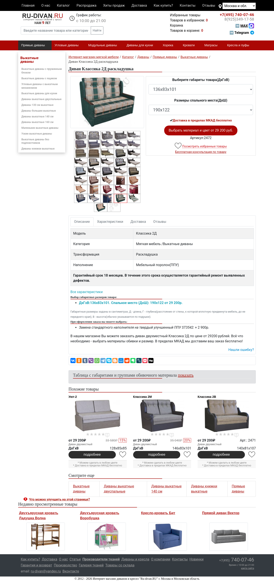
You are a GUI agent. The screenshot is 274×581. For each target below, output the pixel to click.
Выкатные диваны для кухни (39, 93)
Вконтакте (71, 571)
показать (186, 375)
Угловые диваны (68, 45)
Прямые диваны (34, 45)
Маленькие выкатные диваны (39, 127)
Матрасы (212, 45)
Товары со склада (119, 565)
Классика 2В (207, 396)
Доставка (139, 5)
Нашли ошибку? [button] (241, 350)
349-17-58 (239, 19)
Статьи (75, 559)
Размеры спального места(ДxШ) (200, 100)
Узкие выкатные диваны (36, 133)
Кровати (190, 45)
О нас (45, 5)
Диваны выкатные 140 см (37, 116)
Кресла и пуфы (240, 45)
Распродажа (86, 5)
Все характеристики (86, 292)
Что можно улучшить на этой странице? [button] (59, 499)
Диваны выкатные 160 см (37, 122)
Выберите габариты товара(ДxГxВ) (200, 80)
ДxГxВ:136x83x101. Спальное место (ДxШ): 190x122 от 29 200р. (131, 303)
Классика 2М (142, 396)
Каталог (63, 5)
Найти (97, 30)
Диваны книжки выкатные (38, 148)
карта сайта (247, 568)
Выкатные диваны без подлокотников (35, 141)
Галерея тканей (91, 565)
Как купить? (163, 5)
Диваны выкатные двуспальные (41, 99)
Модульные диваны (104, 45)
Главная (28, 5)
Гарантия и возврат (36, 565)
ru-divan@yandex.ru (46, 571)
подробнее (92, 454)
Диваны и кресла (135, 559)
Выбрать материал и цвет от (201, 130)
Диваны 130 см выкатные (37, 104)
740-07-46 (237, 14)
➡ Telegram (241, 33)
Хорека (170, 45)
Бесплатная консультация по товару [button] (200, 152)
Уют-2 (72, 396)
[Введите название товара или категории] (56, 30)
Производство (65, 565)
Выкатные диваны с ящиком (39, 78)
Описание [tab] (82, 222)
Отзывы (208, 5)
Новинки (196, 559)
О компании (160, 559)
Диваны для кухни (142, 45)
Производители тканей (101, 559)
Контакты (187, 5)
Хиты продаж (114, 5)
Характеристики (110, 222)
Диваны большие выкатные (38, 110)
